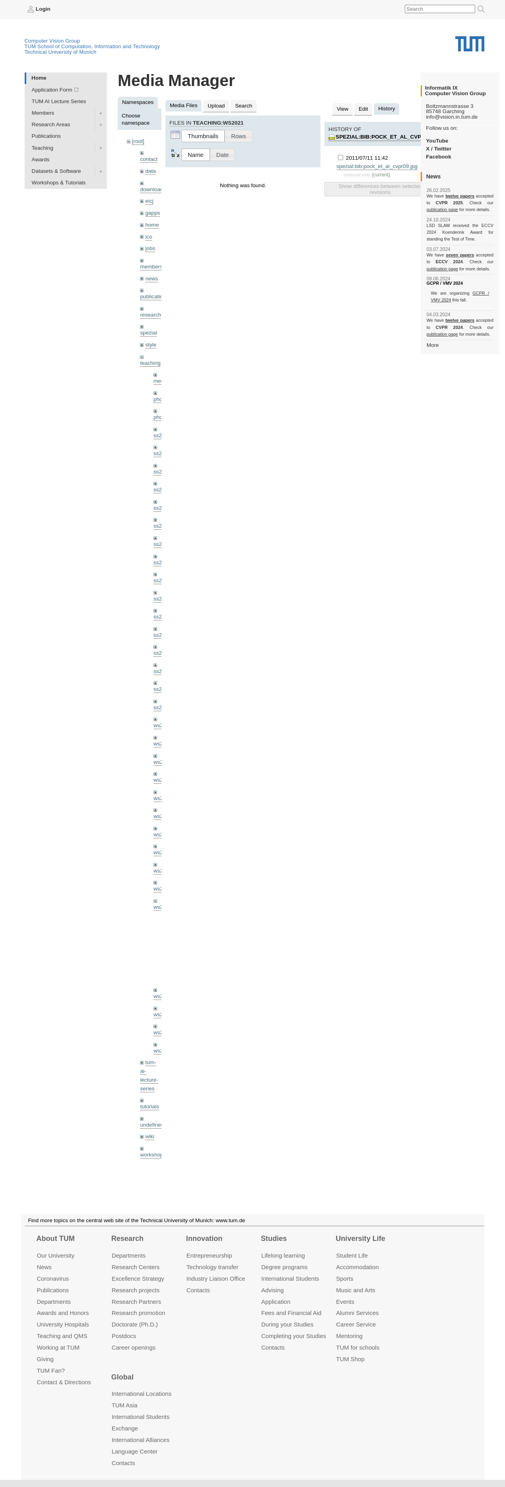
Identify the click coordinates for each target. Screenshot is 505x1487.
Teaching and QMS (62, 1335)
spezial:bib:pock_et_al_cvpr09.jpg (389, 137)
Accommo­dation (357, 1267)
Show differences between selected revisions (379, 189)
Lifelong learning (283, 1255)
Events (345, 1301)
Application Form (52, 90)
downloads (153, 189)
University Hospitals (63, 1324)
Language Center (135, 1451)
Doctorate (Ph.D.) (135, 1324)
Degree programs (284, 1267)
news (151, 279)
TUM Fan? (51, 1370)
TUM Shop (350, 1359)
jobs (150, 248)
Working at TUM (58, 1347)
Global (122, 1377)
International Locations (141, 1393)
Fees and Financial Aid (291, 1313)
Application (275, 1301)
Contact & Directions (64, 1382)
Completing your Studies (293, 1335)
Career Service (356, 1324)
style (150, 345)
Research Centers (136, 1267)
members (151, 267)
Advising (272, 1290)
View (342, 109)
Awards (41, 159)
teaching (150, 363)
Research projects (136, 1290)
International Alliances (140, 1439)
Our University (55, 1255)
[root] (138, 141)
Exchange (125, 1428)
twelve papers (459, 196)
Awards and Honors (63, 1313)
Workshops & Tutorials (59, 183)
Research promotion (138, 1313)
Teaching (42, 148)
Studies (274, 1239)
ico (148, 237)
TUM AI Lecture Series (59, 101)
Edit (363, 109)
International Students (290, 1278)
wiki (149, 1136)
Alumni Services (357, 1313)
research (150, 315)
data (150, 171)
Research (127, 1239)
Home (39, 78)
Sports (344, 1278)
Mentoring (349, 1335)
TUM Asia (125, 1405)
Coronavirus (53, 1278)
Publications (46, 136)
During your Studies (287, 1324)
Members (43, 113)
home (152, 225)
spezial (148, 333)
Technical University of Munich (61, 52)
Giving (45, 1359)
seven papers (460, 254)
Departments (54, 1301)
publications (154, 296)
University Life (360, 1239)
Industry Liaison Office (215, 1278)
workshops (153, 1155)
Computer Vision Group (52, 41)
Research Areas (51, 124)
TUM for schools (357, 1347)
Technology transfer (212, 1267)
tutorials (149, 1106)
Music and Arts (355, 1290)
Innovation (204, 1239)
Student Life (352, 1255)
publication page (442, 209)
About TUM (55, 1239)
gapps (152, 213)
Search (243, 106)
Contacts (198, 1290)
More (433, 345)
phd (158, 399)
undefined (152, 1125)
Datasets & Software (56, 171)
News (44, 1267)
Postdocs (124, 1335)
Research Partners (136, 1301)
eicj (149, 201)
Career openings (134, 1347)
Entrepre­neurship (209, 1255)
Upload (216, 106)
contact (148, 159)
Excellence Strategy (138, 1278)
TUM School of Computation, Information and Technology (92, 46)
